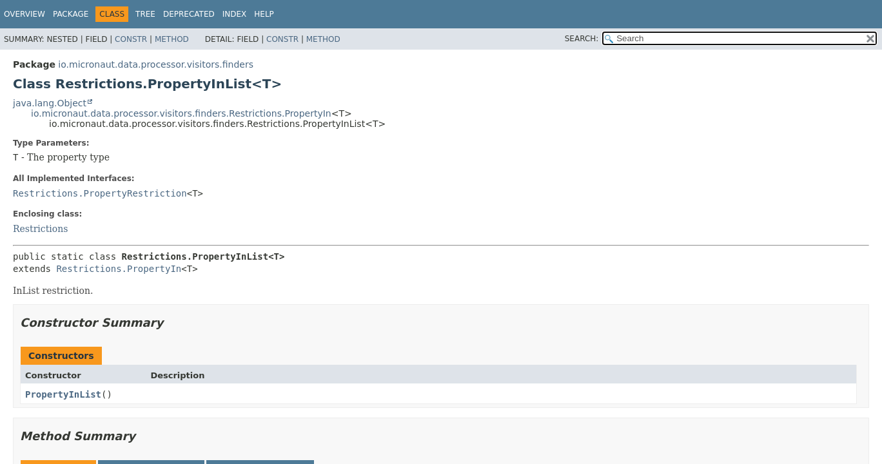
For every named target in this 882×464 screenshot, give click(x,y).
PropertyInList (63, 394)
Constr (131, 39)
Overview (24, 14)
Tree (145, 14)
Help (264, 14)
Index (234, 14)
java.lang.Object (49, 103)
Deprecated (189, 14)
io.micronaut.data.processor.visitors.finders (155, 64)
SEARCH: (582, 38)
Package (70, 14)
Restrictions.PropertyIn (118, 269)
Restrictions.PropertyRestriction (100, 193)
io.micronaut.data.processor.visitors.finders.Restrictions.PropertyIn (181, 113)
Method (172, 39)
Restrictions (40, 229)
